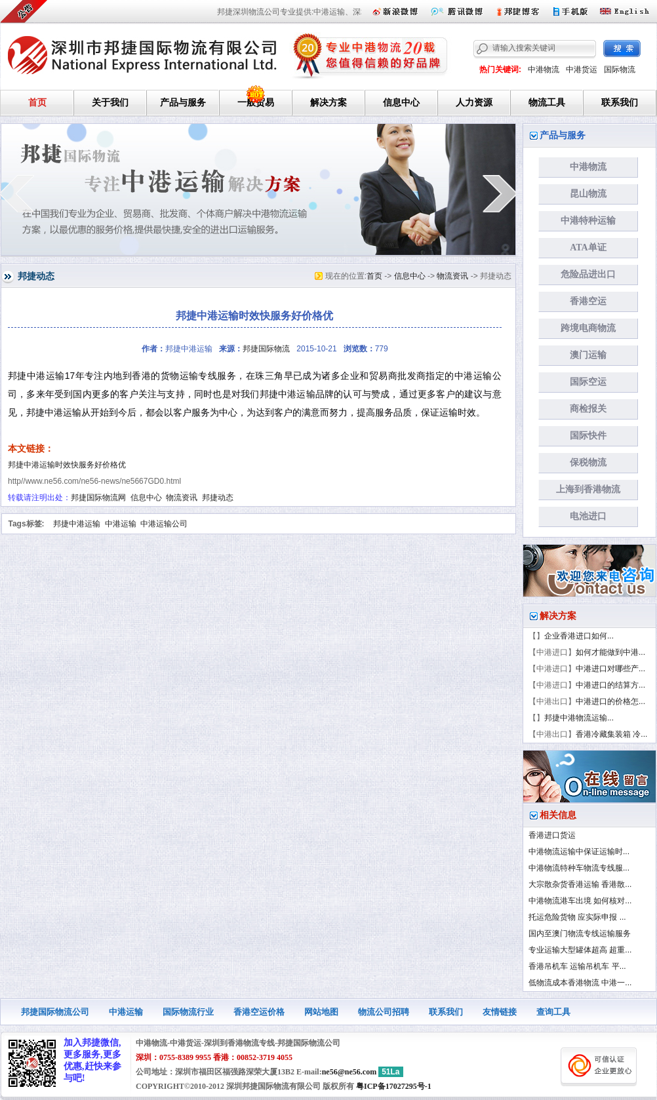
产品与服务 (183, 103)
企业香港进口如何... (579, 635)
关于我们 (110, 103)
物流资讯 (452, 276)
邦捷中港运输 (76, 523)
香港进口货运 (552, 835)
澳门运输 (588, 355)
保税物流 (588, 462)
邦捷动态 (217, 497)
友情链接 (500, 1012)
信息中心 (401, 103)
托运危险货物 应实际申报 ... (577, 917)
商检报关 (588, 409)
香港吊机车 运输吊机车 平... (577, 966)
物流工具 (546, 103)
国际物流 (619, 69)
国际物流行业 (188, 1012)
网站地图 (321, 1012)
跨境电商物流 (588, 328)
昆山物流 (588, 194)
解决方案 (328, 103)
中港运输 (120, 523)
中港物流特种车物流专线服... (578, 868)
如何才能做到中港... (610, 652)
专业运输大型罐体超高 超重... (579, 949)
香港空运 (588, 301)
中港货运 (581, 69)
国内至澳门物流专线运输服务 (579, 933)
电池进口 (588, 516)
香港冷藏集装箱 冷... (611, 734)
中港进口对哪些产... (610, 668)
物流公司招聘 (383, 1012)
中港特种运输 (588, 221)
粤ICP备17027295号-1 (393, 1086)
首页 (37, 103)
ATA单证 (588, 247)
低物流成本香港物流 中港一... (579, 982)
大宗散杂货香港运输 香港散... (579, 884)
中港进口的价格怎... (610, 701)
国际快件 (588, 436)
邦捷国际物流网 (98, 497)
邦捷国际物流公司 (55, 1012)
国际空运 (588, 382)
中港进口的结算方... (610, 685)
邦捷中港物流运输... (579, 717)
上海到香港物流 (588, 489)
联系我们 (619, 103)
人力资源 (474, 103)
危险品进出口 (588, 274)
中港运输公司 (164, 523)
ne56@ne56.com (349, 1071)
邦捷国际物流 (266, 348)
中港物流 (543, 69)
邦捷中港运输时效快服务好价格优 (67, 464)
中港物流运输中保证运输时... (578, 851)
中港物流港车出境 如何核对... (579, 900)
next (500, 193)
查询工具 (553, 1012)
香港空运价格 (259, 1012)
